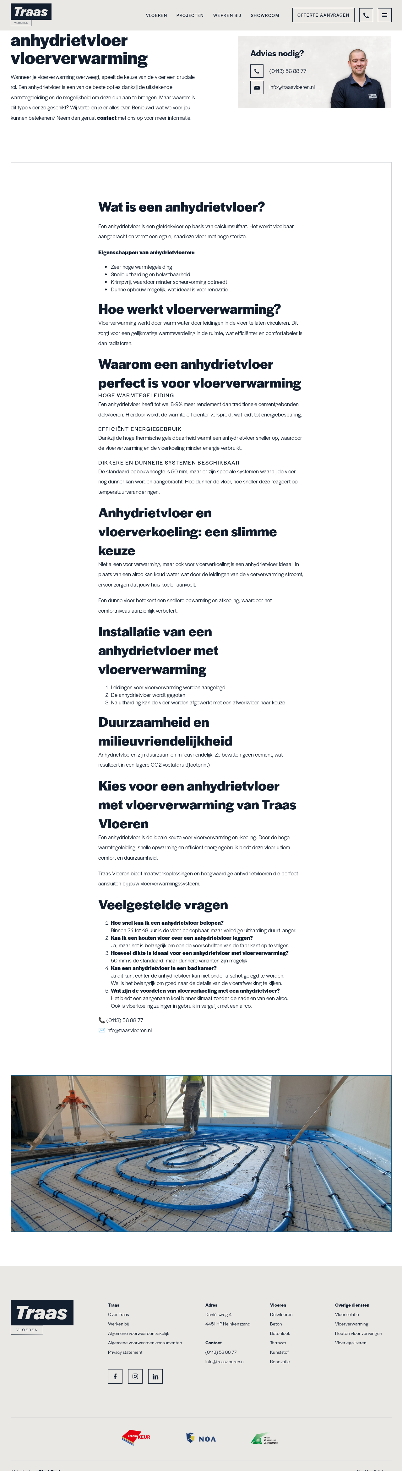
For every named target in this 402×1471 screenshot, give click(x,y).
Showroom (265, 15)
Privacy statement (125, 1352)
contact (107, 117)
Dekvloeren (281, 1314)
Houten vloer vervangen (358, 1333)
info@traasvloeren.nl (282, 87)
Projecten (190, 15)
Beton (276, 1323)
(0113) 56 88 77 (278, 71)
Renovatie (280, 1361)
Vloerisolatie (347, 1314)
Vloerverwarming (351, 1323)
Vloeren (156, 15)
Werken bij (227, 15)
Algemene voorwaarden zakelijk (138, 1333)
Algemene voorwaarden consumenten (145, 1342)
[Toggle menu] (385, 15)
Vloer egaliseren (351, 1342)
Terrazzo (278, 1342)
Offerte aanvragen (323, 15)
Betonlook (280, 1333)
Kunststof (279, 1352)
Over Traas (118, 1314)
